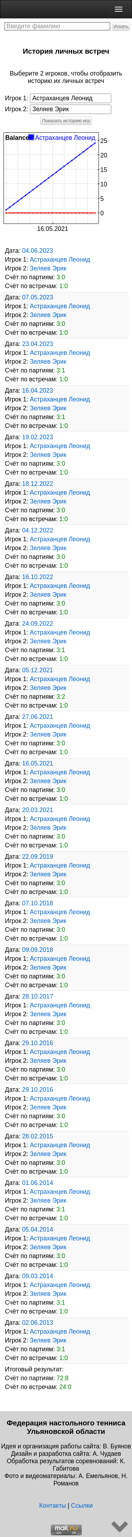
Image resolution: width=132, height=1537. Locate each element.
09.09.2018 (37, 949)
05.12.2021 (37, 670)
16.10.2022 (37, 576)
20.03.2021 (37, 810)
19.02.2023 (37, 437)
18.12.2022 (37, 483)
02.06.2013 (37, 1322)
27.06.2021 (37, 716)
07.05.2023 (37, 297)
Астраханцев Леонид (60, 259)
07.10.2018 (37, 903)
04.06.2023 (37, 250)
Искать (121, 26)
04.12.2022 (37, 530)
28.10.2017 (37, 996)
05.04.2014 (37, 1229)
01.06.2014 (37, 1182)
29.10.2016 (37, 1043)
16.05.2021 (37, 763)
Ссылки (82, 1505)
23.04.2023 (37, 343)
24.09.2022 (37, 623)
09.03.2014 (37, 1276)
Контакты (52, 1505)
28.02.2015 (37, 1136)
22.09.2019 (37, 856)
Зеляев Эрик (48, 268)
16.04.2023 (37, 390)
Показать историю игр (66, 120)
